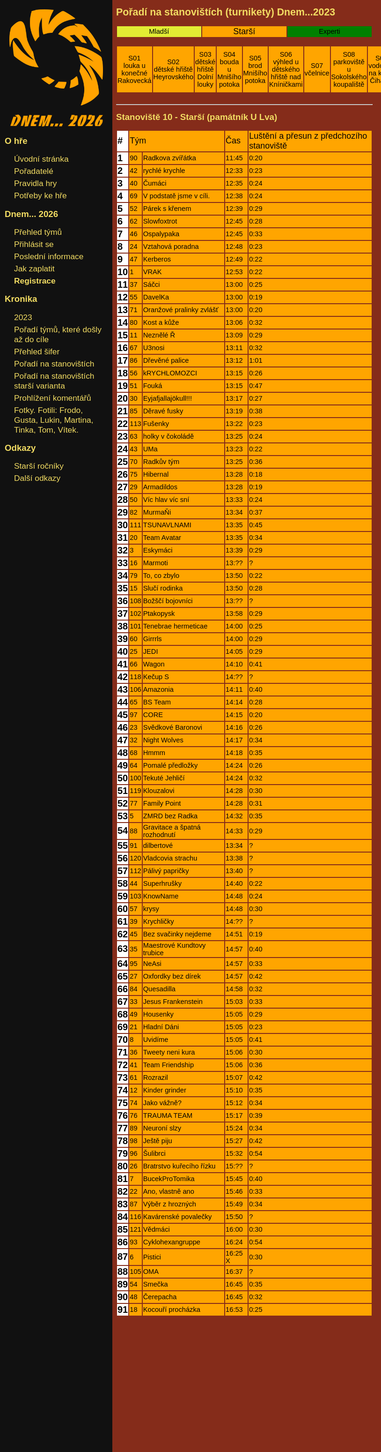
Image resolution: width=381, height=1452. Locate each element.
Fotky (23, 410)
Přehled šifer (36, 351)
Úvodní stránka (41, 159)
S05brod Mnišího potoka (255, 69)
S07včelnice (317, 69)
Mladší (159, 31)
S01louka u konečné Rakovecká (134, 69)
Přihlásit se (34, 244)
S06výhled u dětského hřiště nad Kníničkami (286, 69)
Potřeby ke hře (40, 195)
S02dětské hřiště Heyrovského (174, 69)
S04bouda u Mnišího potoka (229, 69)
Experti (329, 31)
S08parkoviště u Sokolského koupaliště (349, 69)
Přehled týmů (38, 232)
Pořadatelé (33, 171)
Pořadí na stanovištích (54, 363)
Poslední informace (48, 256)
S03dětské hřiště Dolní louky (205, 69)
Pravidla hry (35, 183)
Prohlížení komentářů (52, 398)
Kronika (21, 299)
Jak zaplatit (34, 268)
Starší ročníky (39, 466)
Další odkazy (37, 478)
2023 (23, 317)
